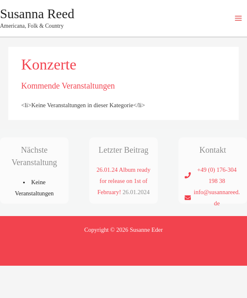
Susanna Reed (37, 14)
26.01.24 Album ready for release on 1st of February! (123, 180)
